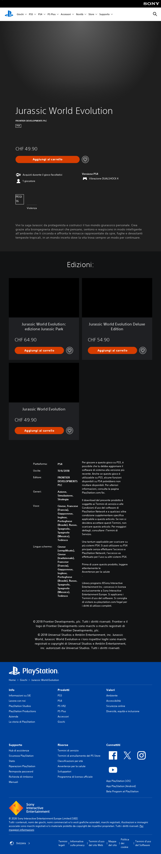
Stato (12, 761)
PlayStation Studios (20, 706)
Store (91, 14)
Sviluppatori (64, 771)
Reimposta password (21, 771)
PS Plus (52, 14)
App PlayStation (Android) (121, 786)
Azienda (13, 716)
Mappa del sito (112, 843)
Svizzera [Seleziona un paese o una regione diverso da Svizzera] (20, 843)
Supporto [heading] (15, 745)
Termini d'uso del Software (143, 843)
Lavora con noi (17, 701)
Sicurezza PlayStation (21, 755)
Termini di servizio (68, 750)
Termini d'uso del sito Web (96, 843)
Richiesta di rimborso (21, 776)
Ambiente (112, 695)
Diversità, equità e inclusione (122, 711)
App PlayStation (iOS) (118, 781)
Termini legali (62, 843)
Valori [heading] (110, 690)
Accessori (66, 14)
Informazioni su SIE (20, 695)
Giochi (20, 14)
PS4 (40, 14)
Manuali (13, 782)
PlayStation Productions (22, 711)
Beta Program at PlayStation (122, 791)
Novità (79, 14)
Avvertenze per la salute (96, 571)
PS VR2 (62, 706)
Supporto (104, 14)
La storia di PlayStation (22, 721)
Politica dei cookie (125, 843)
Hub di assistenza (19, 750)
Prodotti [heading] (63, 690)
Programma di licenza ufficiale (75, 776)
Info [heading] (11, 690)
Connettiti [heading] (113, 745)
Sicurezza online (115, 706)
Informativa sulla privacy (77, 843)
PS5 (31, 14)
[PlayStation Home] (9, 14)
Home (12, 680)
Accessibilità (113, 701)
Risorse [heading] (63, 745)
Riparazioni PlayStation (22, 766)
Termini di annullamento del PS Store (79, 755)
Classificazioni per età (70, 761)
